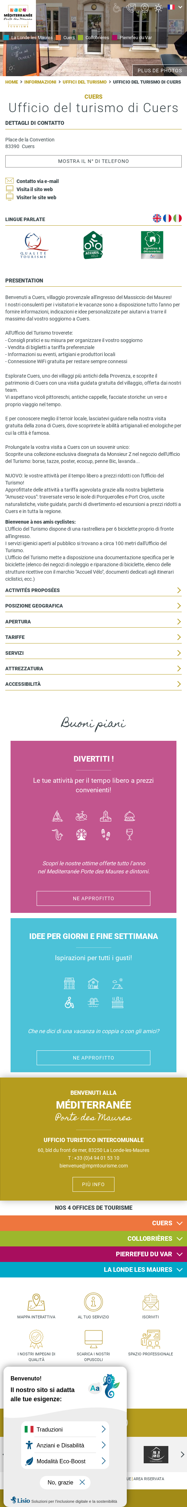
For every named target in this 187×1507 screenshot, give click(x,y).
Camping (117, 984)
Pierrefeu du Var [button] (144, 1254)
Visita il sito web (35, 189)
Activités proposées (32, 590)
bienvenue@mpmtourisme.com (94, 1166)
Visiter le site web (36, 197)
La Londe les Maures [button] (138, 1269)
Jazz (57, 835)
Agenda (176, 1498)
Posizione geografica (34, 606)
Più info (93, 1184)
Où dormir (93, 984)
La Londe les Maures (32, 37)
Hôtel (69, 984)
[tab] (93, 1223)
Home (11, 82)
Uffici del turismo (85, 82)
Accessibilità (23, 684)
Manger (129, 816)
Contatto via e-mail (38, 181)
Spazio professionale (150, 1354)
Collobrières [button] (149, 1238)
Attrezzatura (24, 668)
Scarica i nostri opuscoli (93, 1357)
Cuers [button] (162, 1223)
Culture (105, 816)
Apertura (18, 621)
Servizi (14, 653)
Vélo (81, 816)
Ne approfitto (93, 898)
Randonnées (105, 835)
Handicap (69, 1003)
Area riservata (148, 1479)
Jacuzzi (117, 1003)
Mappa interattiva (36, 1317)
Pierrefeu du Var (136, 37)
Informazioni (40, 82)
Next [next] (176, 1454)
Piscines (93, 1003)
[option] (156, 1454)
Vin (129, 835)
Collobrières (97, 37)
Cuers (69, 37)
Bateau (57, 816)
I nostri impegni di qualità (36, 1357)
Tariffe (15, 637)
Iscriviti (150, 1317)
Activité (81, 835)
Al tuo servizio (93, 1317)
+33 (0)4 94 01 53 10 (96, 1158)
